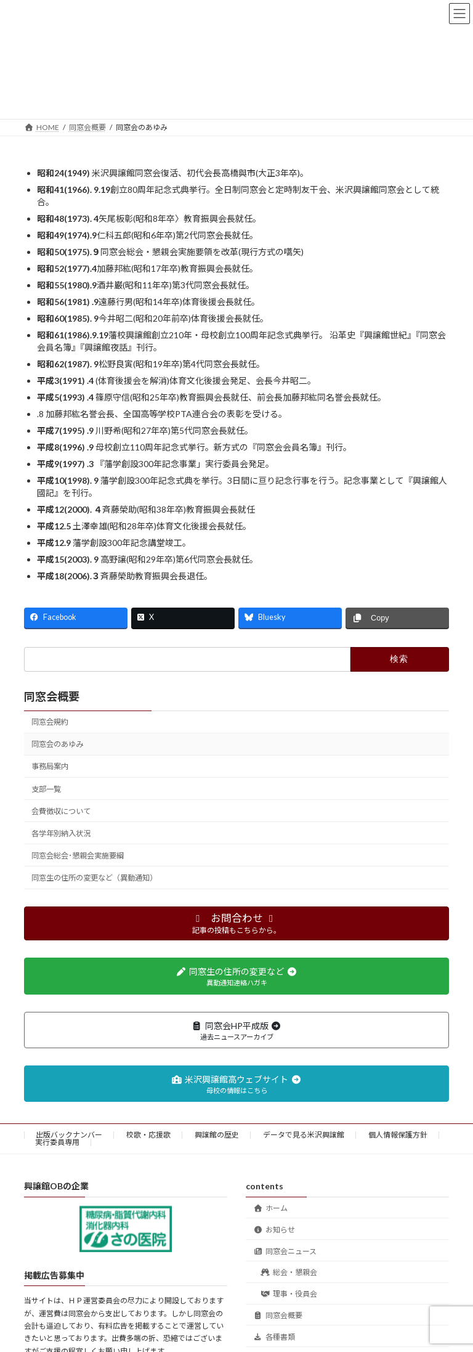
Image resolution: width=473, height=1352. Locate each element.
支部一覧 (46, 789)
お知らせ (274, 1229)
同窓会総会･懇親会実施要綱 (77, 855)
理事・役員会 (289, 1294)
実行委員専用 (57, 1142)
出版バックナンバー (69, 1134)
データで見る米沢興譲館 (303, 1134)
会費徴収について (61, 811)
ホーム (270, 1208)
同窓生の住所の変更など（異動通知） (94, 877)
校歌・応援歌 (148, 1134)
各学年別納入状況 (61, 833)
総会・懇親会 (289, 1272)
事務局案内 (49, 766)
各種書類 (274, 1337)
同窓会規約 (49, 722)
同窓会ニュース (285, 1251)
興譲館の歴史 (217, 1134)
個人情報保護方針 (397, 1134)
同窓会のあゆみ (57, 744)
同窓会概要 (51, 696)
